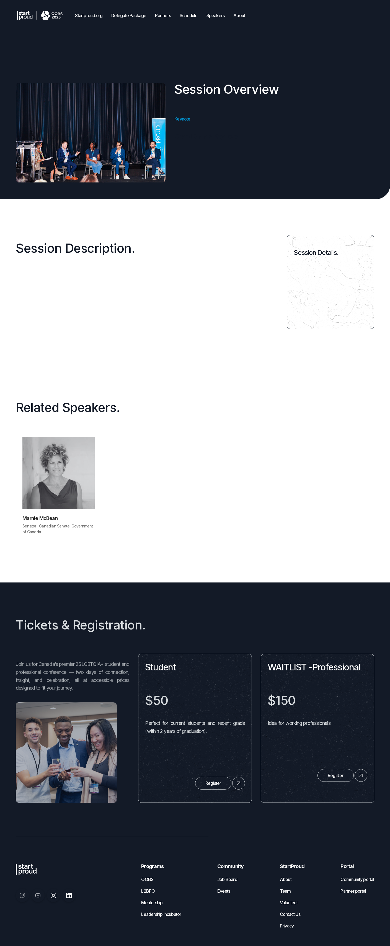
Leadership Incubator (161, 914)
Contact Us (290, 914)
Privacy (287, 926)
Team (285, 891)
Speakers (215, 15)
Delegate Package (128, 15)
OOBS (147, 879)
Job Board (227, 879)
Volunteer (289, 902)
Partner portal (353, 891)
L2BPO (148, 891)
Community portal (357, 879)
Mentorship (151, 902)
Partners (163, 15)
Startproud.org (88, 15)
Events (223, 891)
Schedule (189, 15)
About (239, 15)
